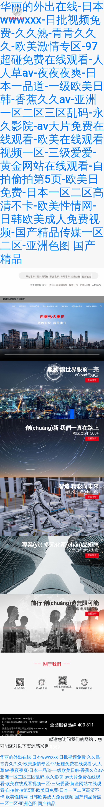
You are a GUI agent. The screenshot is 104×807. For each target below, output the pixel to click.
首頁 (14, 306)
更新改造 (86, 276)
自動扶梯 (75, 276)
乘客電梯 (30, 276)
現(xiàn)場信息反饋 (58, 285)
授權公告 (73, 285)
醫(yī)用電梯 (42, 276)
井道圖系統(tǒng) (38, 285)
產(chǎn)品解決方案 (50, 306)
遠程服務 (64, 306)
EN (101, 306)
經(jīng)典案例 (77, 306)
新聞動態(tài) (34, 306)
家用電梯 (65, 276)
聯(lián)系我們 (91, 306)
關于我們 (22, 306)
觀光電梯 (54, 276)
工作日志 (96, 285)
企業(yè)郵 (85, 285)
